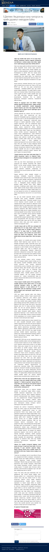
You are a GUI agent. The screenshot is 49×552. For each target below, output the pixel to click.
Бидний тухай (20, 547)
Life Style (29, 5)
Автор (8, 22)
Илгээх (16, 541)
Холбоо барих (14, 547)
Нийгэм (17, 5)
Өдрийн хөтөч (23, 5)
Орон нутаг (38, 5)
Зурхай (33, 5)
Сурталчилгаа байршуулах (6, 547)
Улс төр (7, 5)
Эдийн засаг (12, 5)
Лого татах (26, 547)
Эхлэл (3, 5)
